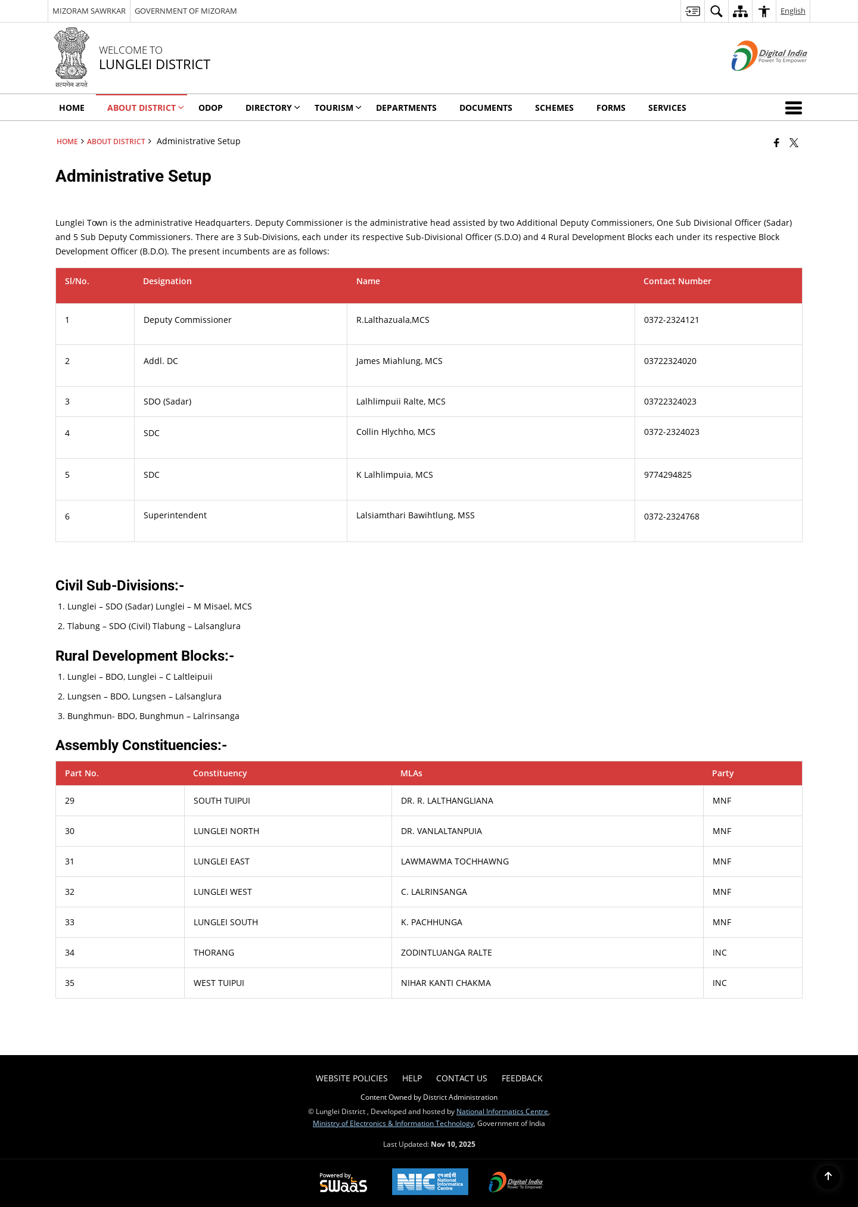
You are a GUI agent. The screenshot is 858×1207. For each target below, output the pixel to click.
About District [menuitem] (145, 107)
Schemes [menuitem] (554, 107)
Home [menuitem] (72, 107)
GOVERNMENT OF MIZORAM (186, 10)
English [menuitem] (793, 10)
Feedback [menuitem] (522, 1078)
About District (116, 141)
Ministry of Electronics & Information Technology (393, 1123)
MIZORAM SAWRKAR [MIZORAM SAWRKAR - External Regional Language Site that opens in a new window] (89, 10)
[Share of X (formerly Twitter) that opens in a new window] (793, 142)
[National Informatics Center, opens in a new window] (430, 1182)
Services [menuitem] (667, 107)
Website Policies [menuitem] (352, 1078)
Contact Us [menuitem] (461, 1078)
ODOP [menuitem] (210, 107)
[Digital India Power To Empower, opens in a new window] (516, 1183)
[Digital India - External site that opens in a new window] (754, 80)
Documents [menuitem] (485, 107)
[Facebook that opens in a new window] (776, 142)
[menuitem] (692, 11)
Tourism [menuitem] (338, 107)
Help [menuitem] (412, 1078)
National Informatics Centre (502, 1111)
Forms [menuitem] (611, 107)
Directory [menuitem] (272, 107)
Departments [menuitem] (406, 107)
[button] (796, 107)
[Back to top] (828, 1177)
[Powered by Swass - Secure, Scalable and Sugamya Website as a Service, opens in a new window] (343, 1183)
